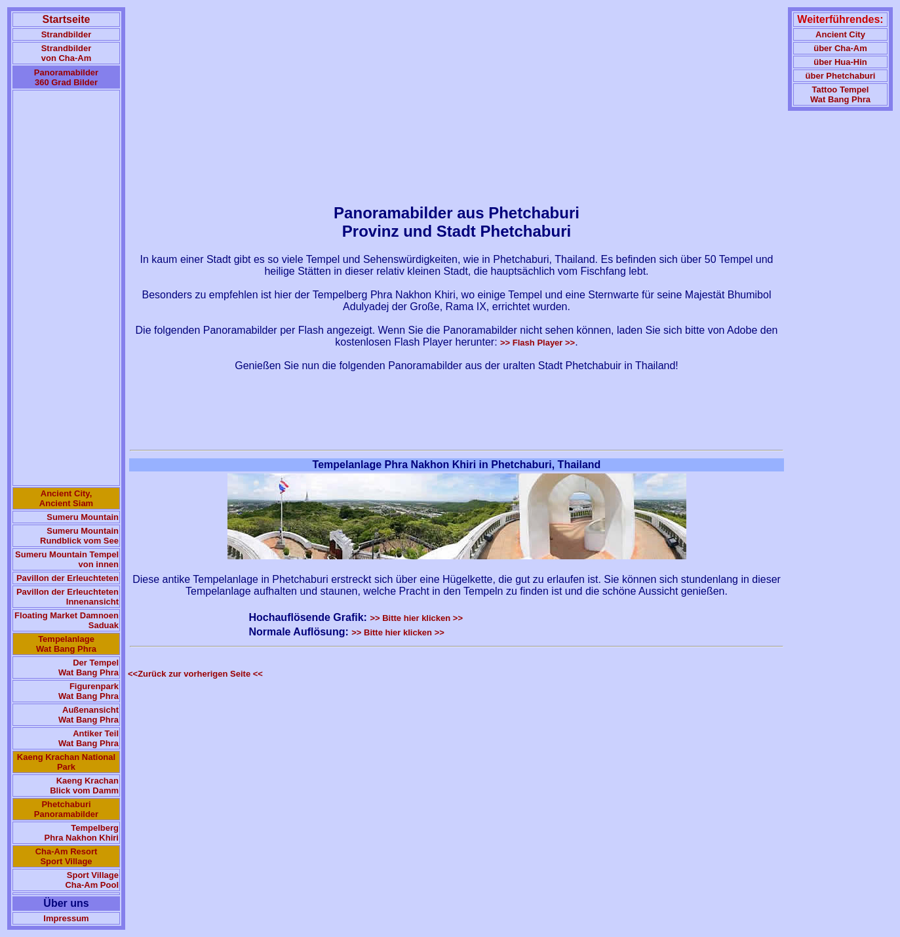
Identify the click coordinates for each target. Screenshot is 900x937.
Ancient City (840, 34)
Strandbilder (66, 34)
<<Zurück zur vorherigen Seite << (195, 674)
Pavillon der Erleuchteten (67, 578)
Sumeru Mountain (83, 517)
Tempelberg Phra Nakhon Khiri (82, 833)
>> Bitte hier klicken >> (416, 618)
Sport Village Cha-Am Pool (92, 880)
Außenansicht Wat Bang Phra (88, 715)
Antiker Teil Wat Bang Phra (88, 738)
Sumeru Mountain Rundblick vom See (79, 536)
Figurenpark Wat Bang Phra (88, 691)
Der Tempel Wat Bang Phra (88, 667)
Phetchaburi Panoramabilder (66, 809)
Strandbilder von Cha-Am (66, 53)
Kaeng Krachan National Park (66, 762)
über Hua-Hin (840, 62)
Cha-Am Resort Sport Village (66, 856)
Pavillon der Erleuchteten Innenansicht (67, 597)
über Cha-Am (840, 48)
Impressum (65, 918)
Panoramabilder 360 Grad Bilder (66, 77)
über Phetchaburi (841, 76)
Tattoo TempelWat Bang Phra (840, 94)
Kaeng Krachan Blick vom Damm (84, 785)
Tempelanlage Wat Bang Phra (66, 644)
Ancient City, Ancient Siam (66, 498)
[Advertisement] (66, 288)
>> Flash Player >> (537, 343)
